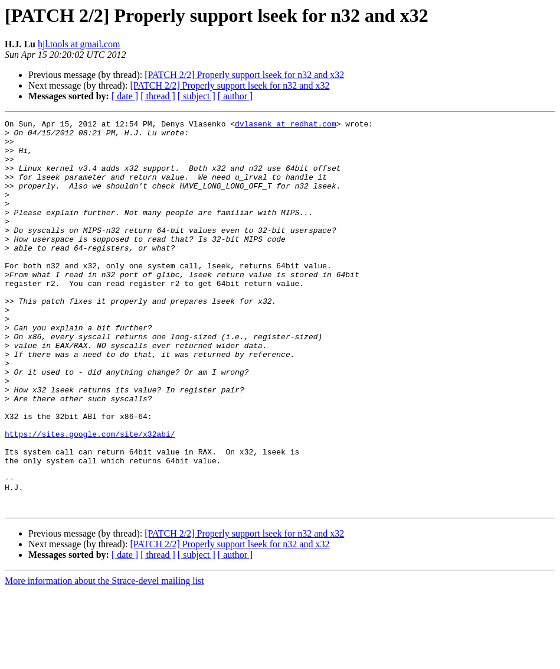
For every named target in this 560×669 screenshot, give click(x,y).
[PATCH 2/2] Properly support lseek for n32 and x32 (244, 75)
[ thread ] (157, 96)
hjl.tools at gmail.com (79, 44)
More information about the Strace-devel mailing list (104, 659)
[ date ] (125, 96)
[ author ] (235, 96)
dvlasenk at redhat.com (285, 125)
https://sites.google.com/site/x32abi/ (90, 497)
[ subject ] (196, 96)
